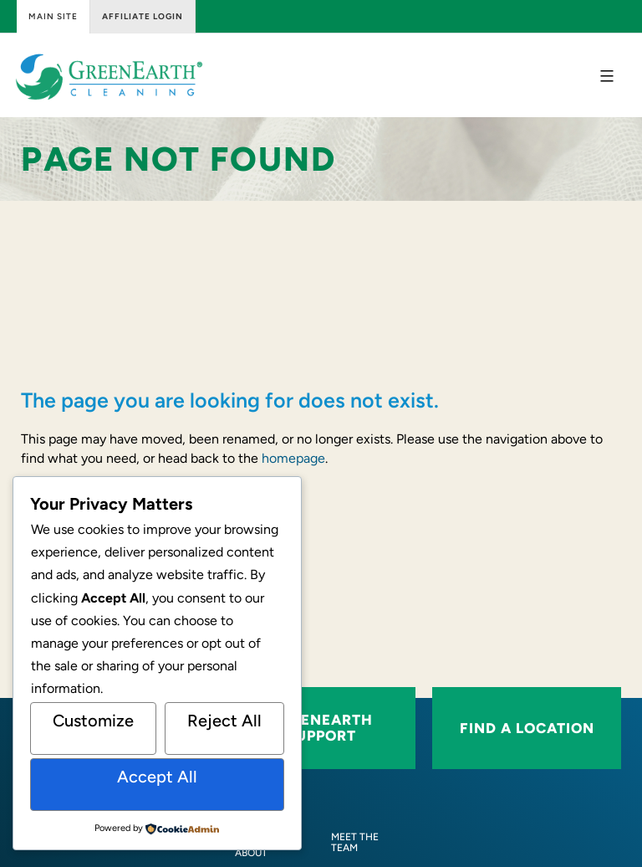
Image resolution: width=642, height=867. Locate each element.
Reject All (224, 721)
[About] (251, 853)
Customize (93, 721)
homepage (293, 458)
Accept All (157, 777)
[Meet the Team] (363, 843)
